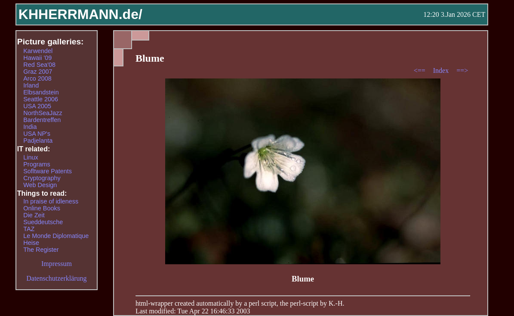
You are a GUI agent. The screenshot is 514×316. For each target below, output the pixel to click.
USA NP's (36, 133)
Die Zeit (34, 215)
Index (441, 70)
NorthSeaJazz (42, 113)
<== (420, 70)
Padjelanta (37, 140)
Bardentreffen (42, 119)
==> (462, 70)
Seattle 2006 (40, 99)
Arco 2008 (37, 78)
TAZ (28, 228)
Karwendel (37, 50)
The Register (40, 249)
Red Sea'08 (39, 64)
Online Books (41, 208)
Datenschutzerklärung (56, 278)
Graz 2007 (37, 71)
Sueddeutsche (43, 222)
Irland (31, 85)
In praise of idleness (50, 201)
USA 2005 (37, 106)
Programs (36, 164)
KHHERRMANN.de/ (80, 14)
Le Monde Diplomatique (56, 235)
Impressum (56, 263)
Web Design (40, 184)
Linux (30, 157)
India (30, 126)
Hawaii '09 (37, 57)
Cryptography (41, 178)
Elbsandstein (40, 92)
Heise (31, 242)
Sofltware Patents (47, 171)
